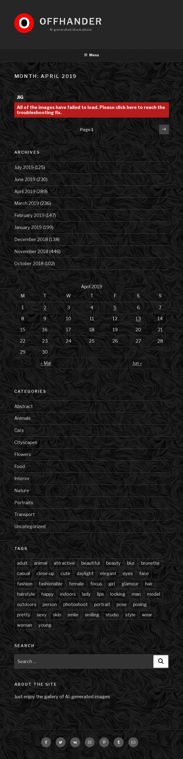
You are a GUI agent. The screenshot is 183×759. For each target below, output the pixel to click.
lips (100, 594)
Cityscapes (25, 442)
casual (23, 573)
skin (57, 614)
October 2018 (29, 263)
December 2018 (31, 239)
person (50, 604)
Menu (91, 55)
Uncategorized (30, 526)
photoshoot (75, 604)
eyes (128, 573)
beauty (113, 563)
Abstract (23, 406)
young (44, 625)
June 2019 (24, 179)
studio (112, 614)
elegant (108, 573)
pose (121, 604)
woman (24, 625)
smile (72, 614)
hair (149, 583)
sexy (42, 614)
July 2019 (24, 167)
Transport (24, 514)
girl (111, 583)
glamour (130, 583)
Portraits (23, 502)
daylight (85, 573)
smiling (92, 614)
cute (65, 573)
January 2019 (28, 227)
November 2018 (31, 251)
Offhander (70, 21)
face (144, 573)
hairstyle (26, 594)
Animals (22, 418)
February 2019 (29, 215)
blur (131, 563)
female (76, 583)
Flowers (22, 454)
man (136, 594)
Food (19, 466)
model (153, 594)
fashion (24, 583)
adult (22, 563)
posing (140, 604)
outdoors (26, 604)
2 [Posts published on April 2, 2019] (45, 307)
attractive (64, 563)
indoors (68, 594)
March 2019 (26, 203)
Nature (21, 490)
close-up (45, 573)
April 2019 (24, 191)
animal (40, 563)
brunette (150, 563)
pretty (23, 614)
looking (117, 594)
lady (86, 594)
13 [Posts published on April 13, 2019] (138, 318)
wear (147, 614)
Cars (19, 430)
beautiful (90, 563)
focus (96, 583)
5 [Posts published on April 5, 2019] (115, 307)
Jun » (137, 363)
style (130, 614)
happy (47, 594)
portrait (102, 604)
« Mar (46, 363)
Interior (22, 478)
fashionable (51, 583)
